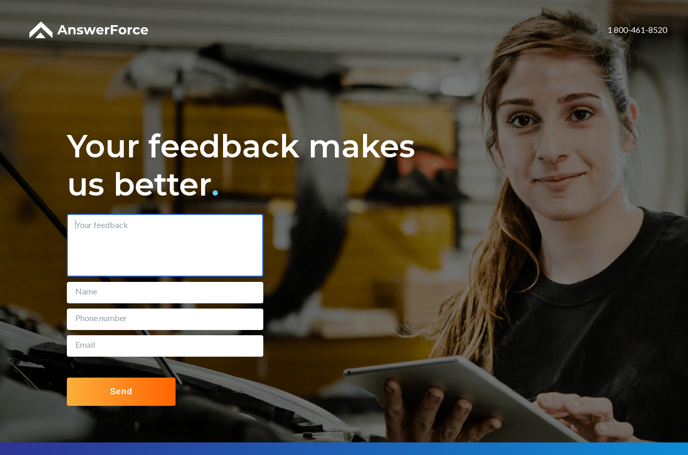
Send (121, 391)
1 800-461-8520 (637, 30)
